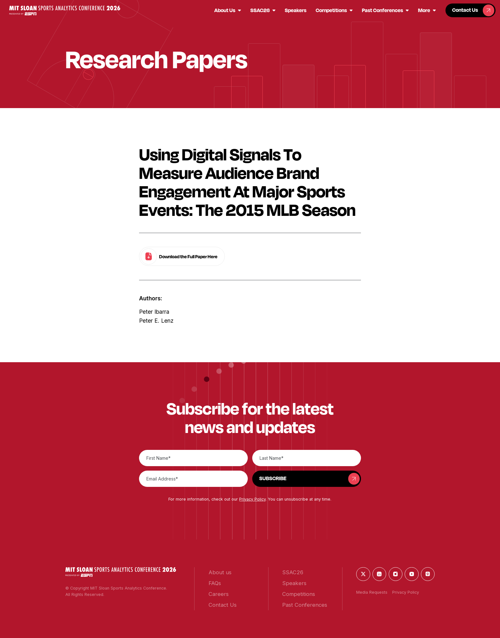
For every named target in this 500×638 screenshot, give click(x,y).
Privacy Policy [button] (252, 499)
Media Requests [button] (371, 592)
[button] (64, 10)
